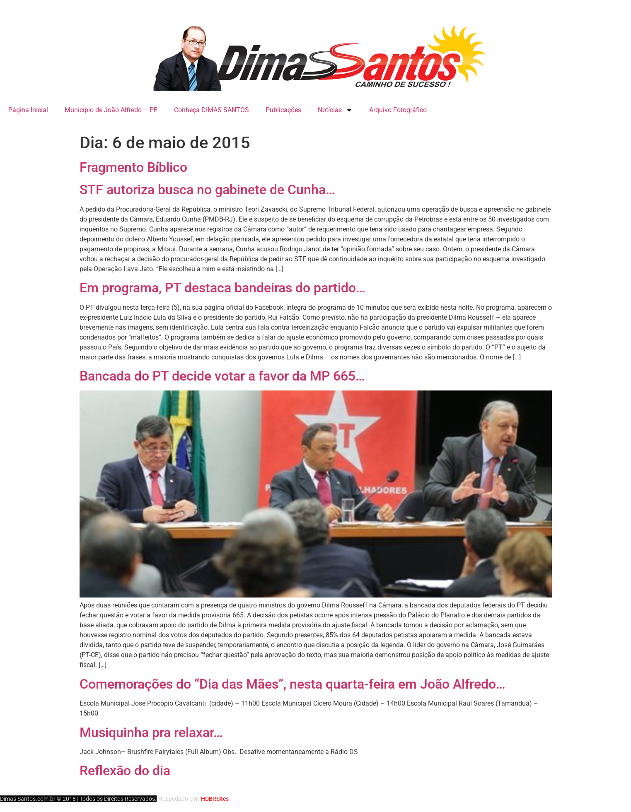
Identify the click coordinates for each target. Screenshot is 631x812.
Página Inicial (28, 110)
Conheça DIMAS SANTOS (211, 110)
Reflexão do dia (125, 770)
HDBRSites (215, 798)
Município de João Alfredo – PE (111, 110)
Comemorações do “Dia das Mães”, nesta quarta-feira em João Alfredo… (292, 684)
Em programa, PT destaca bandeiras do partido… (222, 288)
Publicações (283, 110)
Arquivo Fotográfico (398, 110)
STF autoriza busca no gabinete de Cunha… (207, 190)
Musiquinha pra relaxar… (151, 732)
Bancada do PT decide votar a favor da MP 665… (222, 376)
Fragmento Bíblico (133, 167)
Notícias (335, 110)
